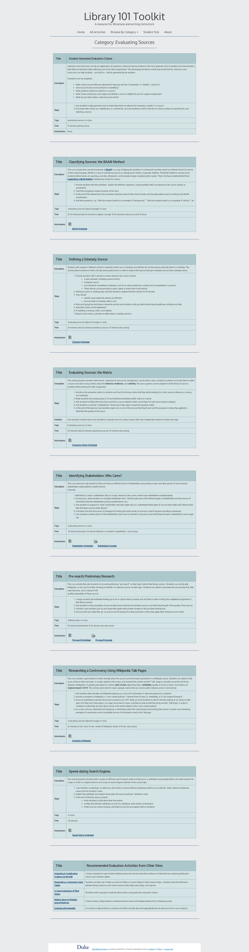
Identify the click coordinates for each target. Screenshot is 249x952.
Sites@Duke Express (99, 949)
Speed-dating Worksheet (83, 835)
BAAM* (109, 169)
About (168, 32)
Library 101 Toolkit (124, 16)
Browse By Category (123, 32)
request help (168, 949)
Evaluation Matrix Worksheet (84, 445)
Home (81, 32)
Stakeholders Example (107, 546)
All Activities (98, 32)
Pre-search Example (103, 640)
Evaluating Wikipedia (81, 741)
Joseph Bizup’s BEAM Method (80, 179)
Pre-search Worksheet (81, 640)
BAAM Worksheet (79, 229)
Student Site (151, 32)
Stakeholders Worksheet (82, 546)
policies (151, 949)
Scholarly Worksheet (81, 342)
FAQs (160, 949)
